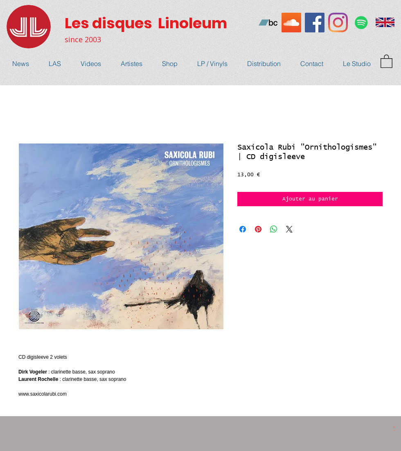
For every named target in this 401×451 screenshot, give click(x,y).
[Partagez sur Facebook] (243, 229)
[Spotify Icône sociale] (361, 22)
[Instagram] (338, 22)
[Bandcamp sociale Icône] (268, 22)
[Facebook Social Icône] (314, 22)
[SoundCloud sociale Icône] (291, 22)
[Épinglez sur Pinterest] (258, 229)
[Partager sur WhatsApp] (274, 229)
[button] (386, 61)
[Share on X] (289, 229)
